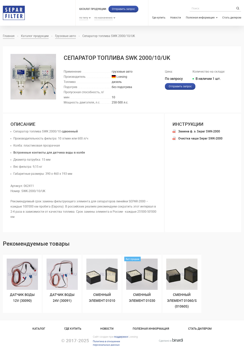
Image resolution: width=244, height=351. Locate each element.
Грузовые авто (65, 36)
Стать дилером (231, 17)
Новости (175, 17)
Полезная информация (200, 17)
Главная (8, 36)
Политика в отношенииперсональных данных (106, 343)
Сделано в (171, 340)
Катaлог (38, 328)
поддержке (121, 336)
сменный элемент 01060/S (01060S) (182, 300)
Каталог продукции (35, 36)
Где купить (158, 17)
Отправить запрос (123, 9)
